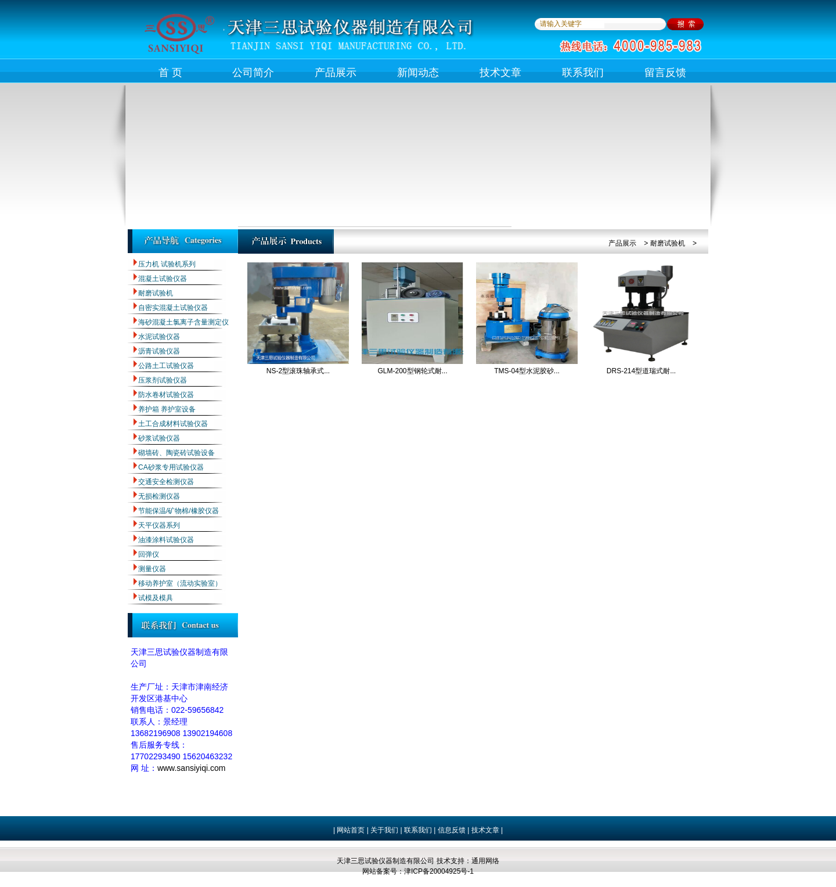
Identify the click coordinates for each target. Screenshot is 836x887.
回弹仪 (148, 554)
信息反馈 (452, 830)
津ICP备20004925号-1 (439, 871)
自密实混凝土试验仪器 (173, 308)
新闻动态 (418, 72)
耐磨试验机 (155, 293)
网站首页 (351, 830)
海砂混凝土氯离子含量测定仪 (183, 322)
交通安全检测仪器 (166, 482)
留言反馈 (665, 72)
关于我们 (383, 830)
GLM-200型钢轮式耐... (412, 371)
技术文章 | (487, 830)
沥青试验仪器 (159, 351)
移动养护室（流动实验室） (180, 583)
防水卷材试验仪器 (166, 395)
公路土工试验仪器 (166, 366)
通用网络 (485, 861)
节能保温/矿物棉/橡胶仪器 (178, 511)
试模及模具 (155, 598)
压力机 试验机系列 (167, 264)
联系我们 (583, 72)
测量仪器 (152, 569)
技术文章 (500, 72)
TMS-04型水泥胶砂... (527, 371)
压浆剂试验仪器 (162, 380)
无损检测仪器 (159, 496)
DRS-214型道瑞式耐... (641, 371)
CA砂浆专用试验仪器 (171, 467)
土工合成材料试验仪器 (173, 424)
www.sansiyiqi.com (191, 768)
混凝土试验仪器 (162, 279)
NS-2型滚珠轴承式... (298, 371)
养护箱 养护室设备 (167, 409)
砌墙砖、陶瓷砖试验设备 (176, 453)
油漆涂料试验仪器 (166, 540)
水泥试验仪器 (159, 337)
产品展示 (335, 72)
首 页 (170, 72)
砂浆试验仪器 (159, 438)
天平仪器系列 (159, 525)
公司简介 (253, 72)
